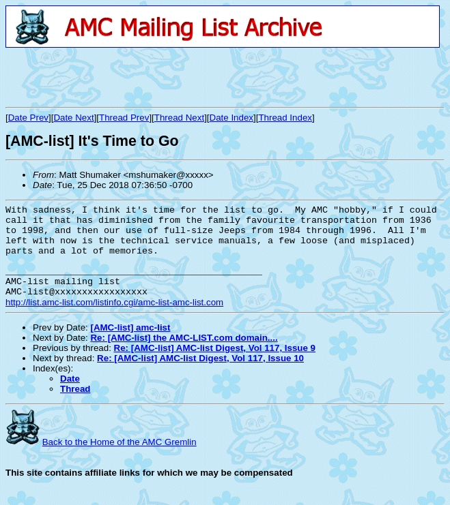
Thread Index (285, 117)
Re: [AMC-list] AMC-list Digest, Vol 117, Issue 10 (200, 376)
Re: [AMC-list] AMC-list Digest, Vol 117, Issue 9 (215, 366)
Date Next (73, 117)
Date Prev (28, 117)
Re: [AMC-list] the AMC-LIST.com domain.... (183, 356)
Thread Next (179, 117)
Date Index (231, 117)
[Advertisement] (165, 77)
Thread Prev (124, 117)
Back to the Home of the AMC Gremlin (119, 460)
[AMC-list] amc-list (130, 346)
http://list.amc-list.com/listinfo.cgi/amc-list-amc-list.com (114, 321)
